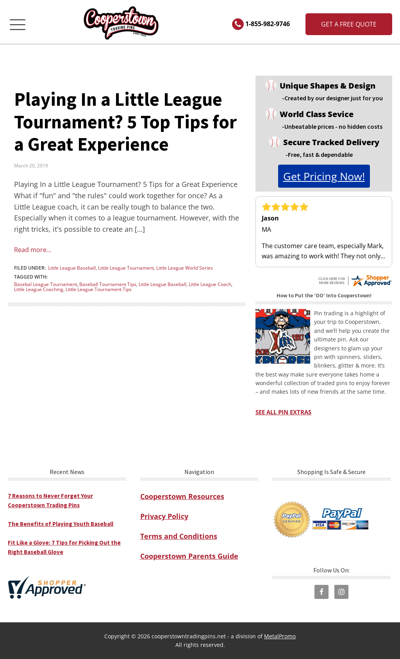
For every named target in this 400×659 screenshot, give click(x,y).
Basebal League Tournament (45, 284)
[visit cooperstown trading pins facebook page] (321, 592)
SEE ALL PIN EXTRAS (283, 412)
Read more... (32, 249)
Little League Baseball (72, 268)
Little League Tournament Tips (99, 289)
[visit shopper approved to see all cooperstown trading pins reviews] (47, 587)
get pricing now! (324, 176)
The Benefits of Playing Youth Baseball (60, 524)
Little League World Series (184, 268)
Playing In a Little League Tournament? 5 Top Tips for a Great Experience (125, 121)
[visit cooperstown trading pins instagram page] (341, 592)
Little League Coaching (38, 289)
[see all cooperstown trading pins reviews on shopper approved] (354, 277)
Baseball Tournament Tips (107, 284)
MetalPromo (280, 636)
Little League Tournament (126, 268)
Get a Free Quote (349, 24)
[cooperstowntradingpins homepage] (122, 24)
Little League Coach (210, 284)
